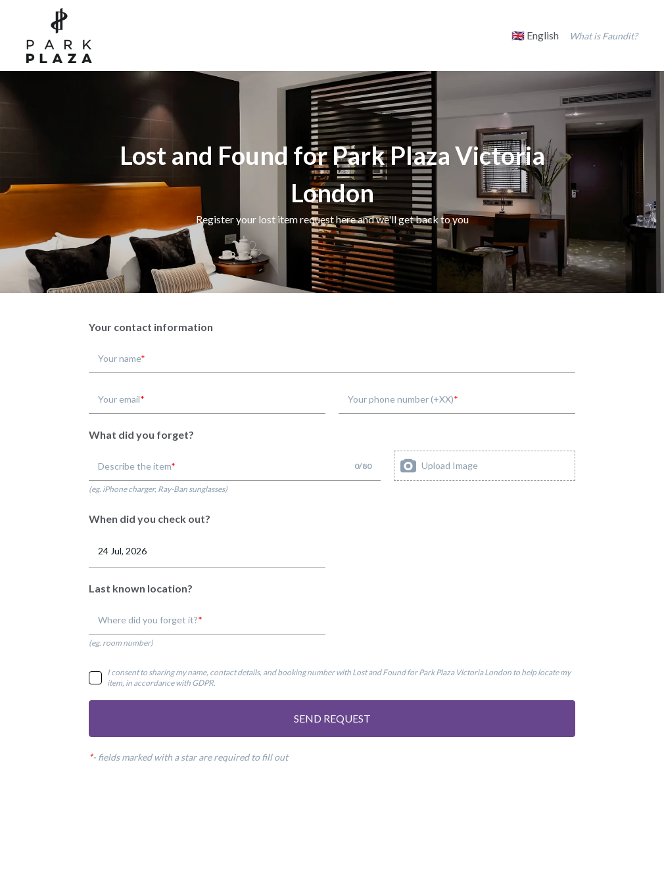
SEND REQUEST (332, 718)
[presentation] (484, 466)
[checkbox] (95, 677)
